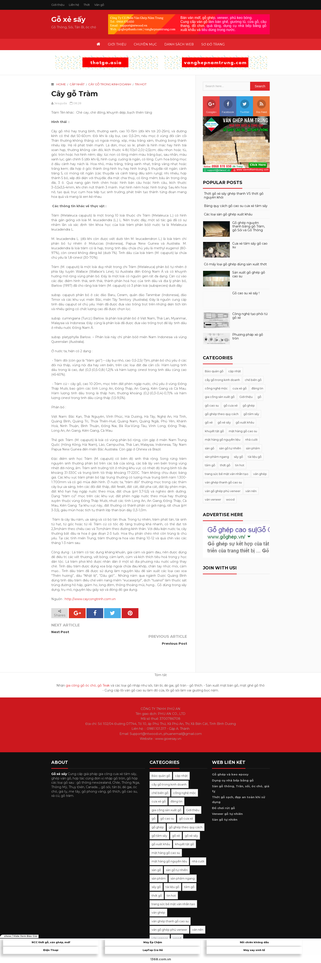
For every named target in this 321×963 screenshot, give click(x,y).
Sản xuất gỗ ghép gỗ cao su (248, 274)
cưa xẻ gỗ (240, 388)
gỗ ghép (249, 405)
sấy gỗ (238, 456)
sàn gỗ (209, 448)
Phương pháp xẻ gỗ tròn (247, 336)
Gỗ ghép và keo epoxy (230, 763)
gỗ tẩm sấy (251, 414)
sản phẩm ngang (217, 456)
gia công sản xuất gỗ (220, 397)
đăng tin (257, 388)
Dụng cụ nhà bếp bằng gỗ (233, 769)
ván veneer (213, 499)
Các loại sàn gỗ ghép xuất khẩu (228, 214)
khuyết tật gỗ (214, 431)
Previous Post (174, 632)
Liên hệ (74, 4)
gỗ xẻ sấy (224, 422)
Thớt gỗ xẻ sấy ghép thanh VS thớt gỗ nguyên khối (233, 195)
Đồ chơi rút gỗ (223, 796)
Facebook (228, 107)
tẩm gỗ (210, 465)
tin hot (140, 84)
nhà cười (251, 439)
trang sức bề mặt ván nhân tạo (226, 474)
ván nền (251, 491)
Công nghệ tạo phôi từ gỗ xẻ (250, 316)
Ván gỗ (99, 4)
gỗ (259, 397)
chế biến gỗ (253, 380)
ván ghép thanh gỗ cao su (223, 482)
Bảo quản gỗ (214, 371)
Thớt (87, 4)
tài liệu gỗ (254, 456)
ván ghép (260, 474)
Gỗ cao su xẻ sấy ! (245, 293)
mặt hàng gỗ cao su (243, 431)
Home (61, 84)
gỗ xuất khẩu (245, 422)
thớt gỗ (225, 465)
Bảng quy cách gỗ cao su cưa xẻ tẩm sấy (236, 206)
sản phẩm (253, 448)
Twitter (244, 107)
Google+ (211, 107)
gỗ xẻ (209, 422)
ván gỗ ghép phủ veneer (223, 491)
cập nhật (77, 84)
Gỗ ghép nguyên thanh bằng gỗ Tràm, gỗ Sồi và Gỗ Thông (248, 226)
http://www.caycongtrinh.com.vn (90, 599)
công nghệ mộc (216, 388)
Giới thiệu (57, 4)
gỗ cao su (212, 405)
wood (230, 499)
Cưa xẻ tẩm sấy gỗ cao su (250, 245)
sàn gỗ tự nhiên (230, 448)
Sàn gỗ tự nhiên (224, 808)
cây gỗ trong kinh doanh (109, 84)
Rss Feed (261, 107)
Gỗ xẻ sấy (68, 19)
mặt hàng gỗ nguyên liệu (222, 439)
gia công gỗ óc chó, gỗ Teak (88, 674)
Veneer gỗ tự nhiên (227, 802)
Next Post (60, 632)
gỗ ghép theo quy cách (222, 414)
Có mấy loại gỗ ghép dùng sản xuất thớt (235, 264)
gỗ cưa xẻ (231, 405)
